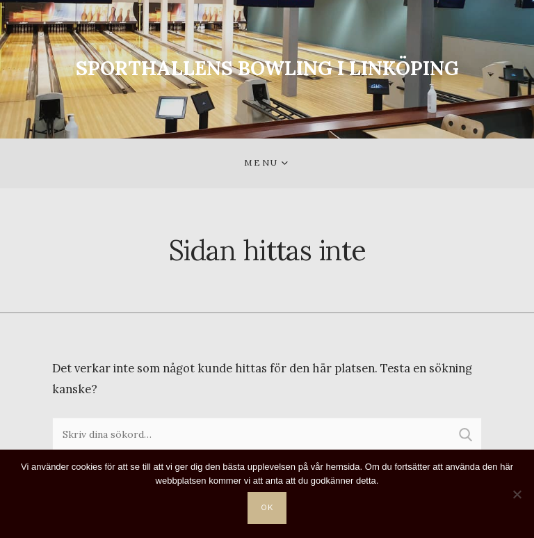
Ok (267, 507)
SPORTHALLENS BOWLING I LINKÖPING (267, 68)
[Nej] (517, 494)
